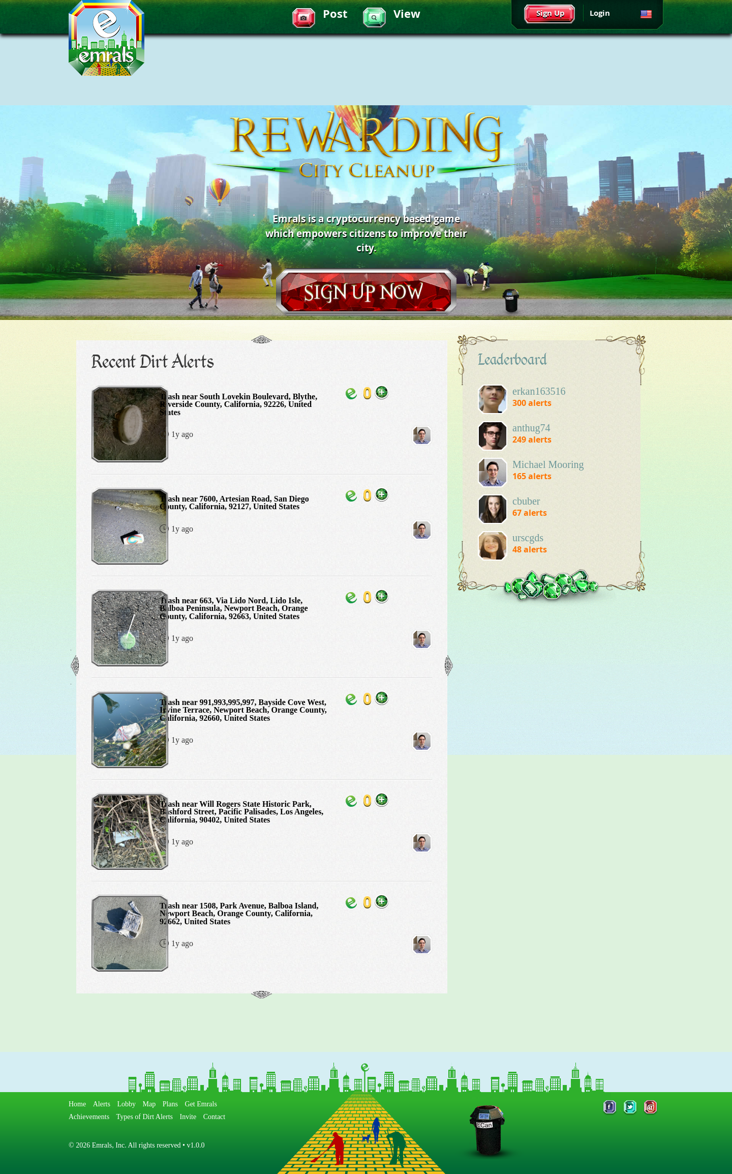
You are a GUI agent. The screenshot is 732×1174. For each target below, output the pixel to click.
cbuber (526, 501)
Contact (214, 1117)
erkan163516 (538, 391)
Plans (170, 1104)
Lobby (126, 1104)
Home (77, 1104)
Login (600, 13)
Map (149, 1104)
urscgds (527, 537)
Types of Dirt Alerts (144, 1117)
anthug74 (531, 427)
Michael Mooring (548, 464)
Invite (188, 1117)
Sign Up (550, 13)
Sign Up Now (366, 292)
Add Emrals (382, 392)
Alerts (101, 1104)
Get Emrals (201, 1104)
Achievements (89, 1117)
